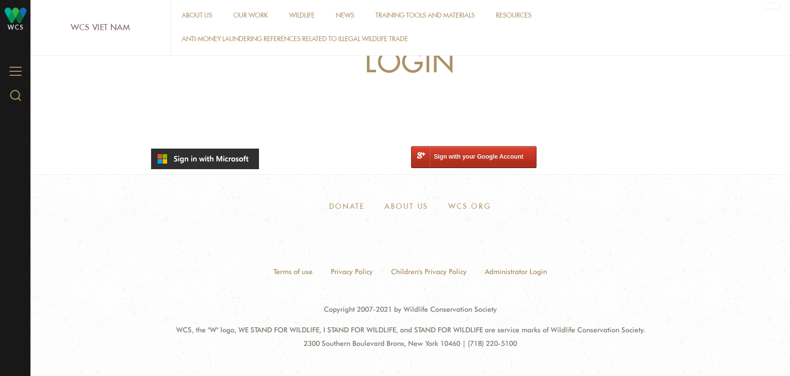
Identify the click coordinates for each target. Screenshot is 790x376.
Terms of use (293, 272)
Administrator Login (516, 272)
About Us (197, 15)
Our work (250, 15)
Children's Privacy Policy (429, 272)
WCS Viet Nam (100, 27)
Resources (514, 15)
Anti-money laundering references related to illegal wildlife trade (295, 39)
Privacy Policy (352, 272)
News (345, 15)
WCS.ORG (469, 206)
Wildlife (302, 15)
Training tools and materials (425, 15)
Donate (347, 206)
